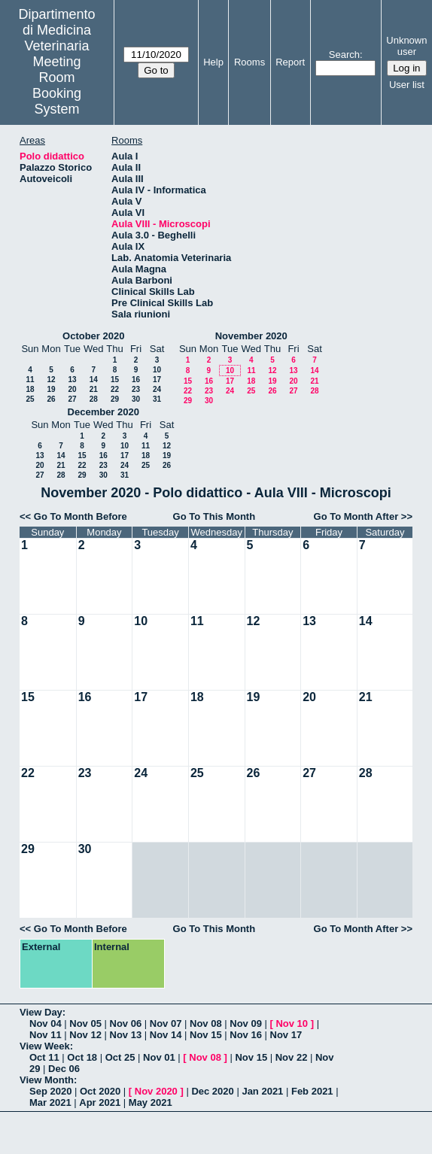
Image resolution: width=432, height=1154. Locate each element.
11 (30, 379)
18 (30, 389)
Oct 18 (82, 1057)
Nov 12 (85, 1034)
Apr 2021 (99, 1102)
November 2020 (251, 336)
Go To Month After (356, 516)
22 (115, 389)
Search (344, 54)
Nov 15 (206, 1034)
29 (115, 399)
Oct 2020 (100, 1091)
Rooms (249, 62)
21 (94, 389)
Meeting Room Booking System (56, 85)
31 (157, 399)
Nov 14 (166, 1034)
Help (213, 62)
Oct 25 (120, 1057)
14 (94, 379)
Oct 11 (44, 1057)
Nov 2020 (156, 1091)
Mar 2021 (50, 1102)
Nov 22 (291, 1057)
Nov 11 (45, 1034)
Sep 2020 (50, 1091)
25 (30, 399)
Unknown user (406, 46)
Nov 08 (206, 1023)
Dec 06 (64, 1068)
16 (136, 379)
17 (157, 379)
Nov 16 (246, 1034)
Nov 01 (159, 1057)
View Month (47, 1080)
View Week (45, 1046)
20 (72, 389)
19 (51, 389)
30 (136, 399)
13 (72, 379)
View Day (41, 1012)
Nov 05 (85, 1023)
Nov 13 (126, 1034)
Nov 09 (246, 1023)
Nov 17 (286, 1034)
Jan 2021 (262, 1091)
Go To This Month (214, 516)
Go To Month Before (80, 516)
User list (406, 84)
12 (51, 379)
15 (115, 379)
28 (94, 399)
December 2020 (103, 412)
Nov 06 (126, 1023)
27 (72, 399)
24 (157, 389)
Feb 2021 (312, 1091)
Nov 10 (291, 1023)
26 (51, 399)
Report (290, 62)
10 (157, 370)
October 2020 (93, 336)
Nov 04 (45, 1023)
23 (136, 389)
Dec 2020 (212, 1091)
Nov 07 (166, 1023)
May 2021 (150, 1102)
